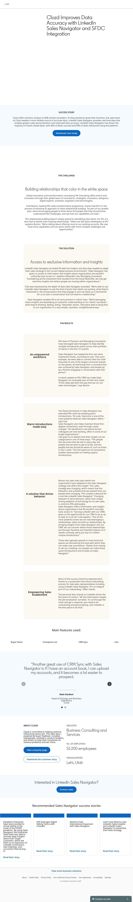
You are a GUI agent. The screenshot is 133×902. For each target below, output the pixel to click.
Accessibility (98, 877)
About (24, 877)
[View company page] (37, 750)
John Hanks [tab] (65, 707)
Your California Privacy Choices (65, 877)
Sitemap (108, 877)
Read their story (11, 857)
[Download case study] (67, 133)
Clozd (26, 731)
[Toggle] (127, 899)
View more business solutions (66, 870)
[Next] (109, 684)
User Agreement (85, 877)
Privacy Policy (46, 877)
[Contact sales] (66, 789)
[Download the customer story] (42, 759)
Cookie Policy (34, 877)
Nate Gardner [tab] (62, 707)
